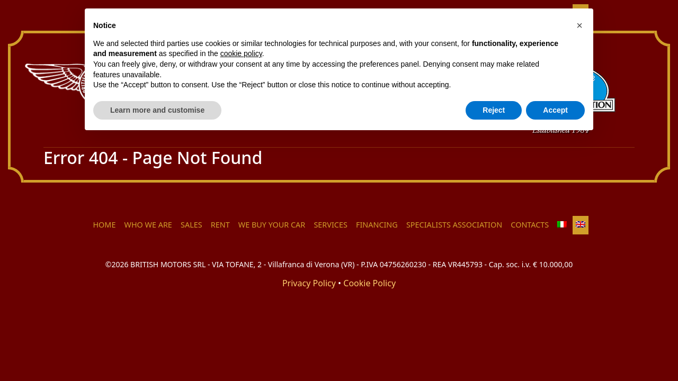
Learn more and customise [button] (157, 110)
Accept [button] (555, 110)
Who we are (148, 225)
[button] (579, 25)
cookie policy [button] (241, 53)
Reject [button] (494, 110)
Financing (377, 225)
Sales (191, 225)
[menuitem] (562, 225)
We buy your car (271, 225)
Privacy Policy (309, 283)
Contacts (530, 225)
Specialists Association (454, 225)
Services (330, 225)
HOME (104, 225)
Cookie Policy (369, 283)
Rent (220, 225)
